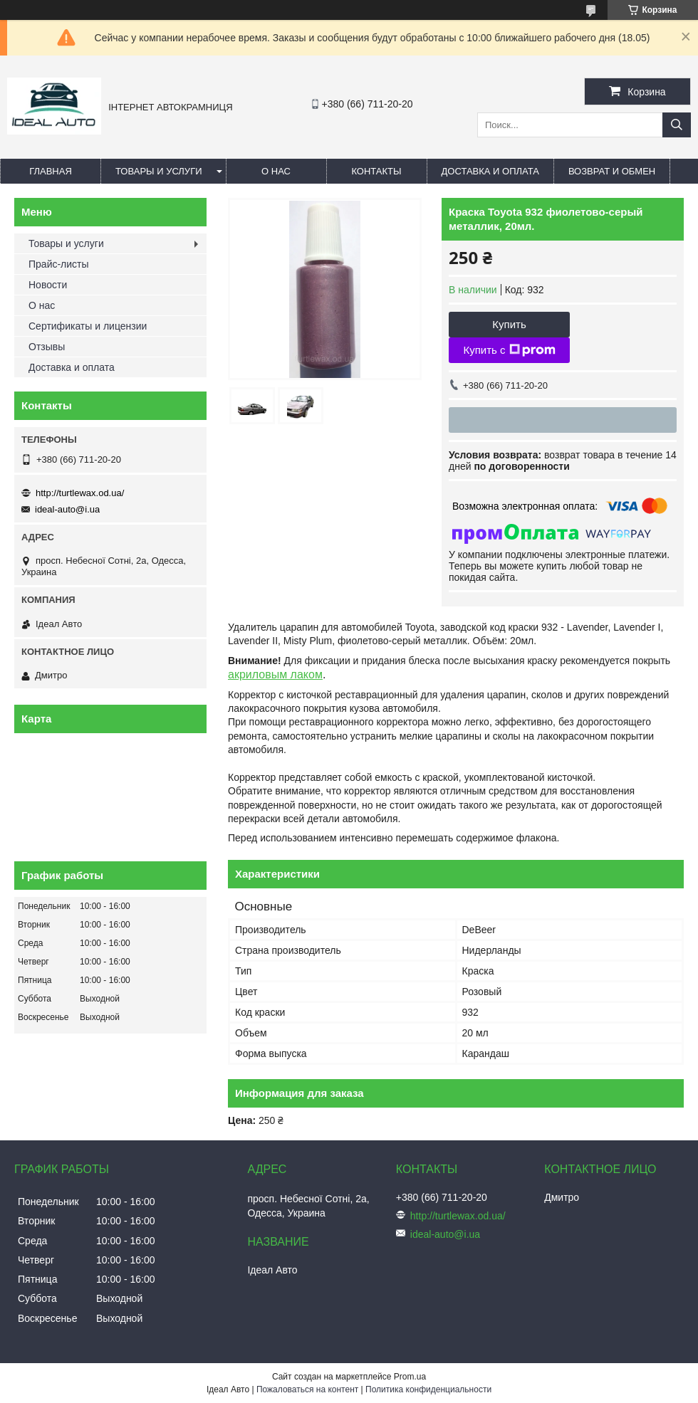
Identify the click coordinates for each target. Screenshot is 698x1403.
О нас (276, 171)
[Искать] (676, 124)
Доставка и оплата (490, 171)
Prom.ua (410, 1377)
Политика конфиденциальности (428, 1389)
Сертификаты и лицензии (87, 326)
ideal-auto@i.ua (67, 509)
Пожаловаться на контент (307, 1389)
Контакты (376, 171)
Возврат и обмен (611, 171)
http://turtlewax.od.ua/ (80, 493)
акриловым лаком (275, 674)
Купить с (509, 350)
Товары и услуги (158, 171)
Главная (50, 171)
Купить (509, 324)
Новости (47, 284)
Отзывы (46, 346)
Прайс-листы (58, 264)
